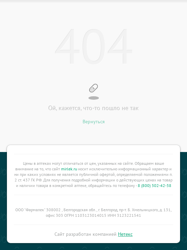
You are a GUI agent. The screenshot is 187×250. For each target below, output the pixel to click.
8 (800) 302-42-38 (154, 185)
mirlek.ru (69, 168)
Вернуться (94, 121)
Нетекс (125, 234)
